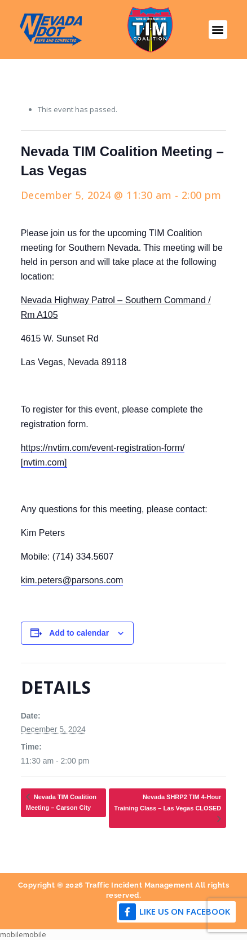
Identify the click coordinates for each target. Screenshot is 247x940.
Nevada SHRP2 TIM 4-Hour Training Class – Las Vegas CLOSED (167, 802)
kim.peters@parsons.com (72, 580)
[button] (218, 29)
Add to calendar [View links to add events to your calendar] (79, 632)
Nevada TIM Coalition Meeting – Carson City (61, 802)
